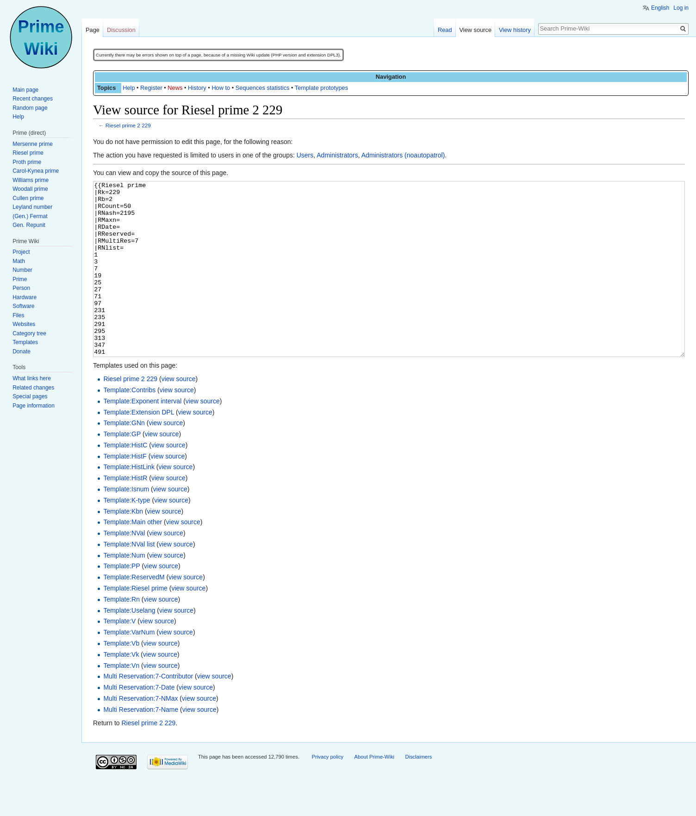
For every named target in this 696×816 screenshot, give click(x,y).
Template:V (119, 655)
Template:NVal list (129, 579)
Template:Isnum (126, 523)
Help (129, 87)
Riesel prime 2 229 (128, 125)
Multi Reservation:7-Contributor (148, 711)
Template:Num (124, 590)
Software (23, 306)
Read (445, 29)
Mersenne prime (32, 144)
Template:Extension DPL (138, 447)
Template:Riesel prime (135, 623)
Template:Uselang (129, 645)
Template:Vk (121, 689)
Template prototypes (321, 87)
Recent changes (32, 98)
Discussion (121, 29)
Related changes (33, 387)
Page (92, 29)
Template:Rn (121, 634)
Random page (29, 108)
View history (515, 29)
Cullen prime (28, 198)
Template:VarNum (129, 667)
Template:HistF (124, 491)
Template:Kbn (123, 546)
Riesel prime (28, 153)
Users (305, 155)
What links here (31, 378)
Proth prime (26, 162)
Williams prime (30, 180)
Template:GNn (123, 457)
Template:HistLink (129, 501)
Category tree (29, 333)
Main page (25, 90)
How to (220, 87)
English (660, 8)
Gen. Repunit (28, 225)
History (197, 87)
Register (151, 87)
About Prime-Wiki (374, 791)
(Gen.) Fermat (29, 216)
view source (179, 413)
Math (18, 261)
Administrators (337, 155)
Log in (681, 8)
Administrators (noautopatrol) (403, 155)
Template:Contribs (129, 424)
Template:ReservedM (133, 611)
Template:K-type (126, 535)
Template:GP (122, 468)
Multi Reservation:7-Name (140, 744)
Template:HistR (125, 512)
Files (18, 315)
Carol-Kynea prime (35, 171)
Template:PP (121, 600)
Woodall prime (30, 189)
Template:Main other (132, 556)
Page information (33, 405)
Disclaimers (418, 791)
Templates (25, 342)
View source (475, 29)
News (175, 87)
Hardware (24, 297)
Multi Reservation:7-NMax (140, 733)
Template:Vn (121, 700)
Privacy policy (327, 791)
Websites (23, 324)
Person (21, 288)
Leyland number (32, 207)
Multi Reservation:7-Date (138, 722)
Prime (19, 279)
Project (21, 252)
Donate (21, 351)
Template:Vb (121, 678)
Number (22, 270)
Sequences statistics (263, 87)
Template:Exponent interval (142, 435)
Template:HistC (125, 479)
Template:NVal (124, 567)
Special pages (29, 396)
